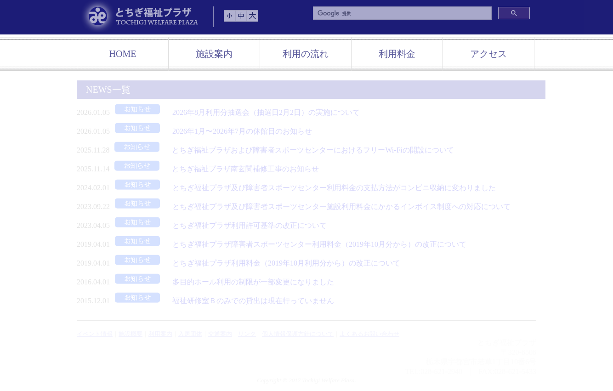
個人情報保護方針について (298, 333)
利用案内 (160, 333)
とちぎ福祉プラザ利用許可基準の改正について (218, 225)
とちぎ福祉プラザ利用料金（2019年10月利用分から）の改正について (255, 263)
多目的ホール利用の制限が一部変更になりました (222, 282)
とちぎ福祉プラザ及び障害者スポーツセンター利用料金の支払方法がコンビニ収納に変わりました (303, 188)
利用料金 (397, 54)
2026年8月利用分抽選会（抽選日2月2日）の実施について (235, 112)
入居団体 (190, 333)
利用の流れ (306, 54)
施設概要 (130, 333)
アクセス (488, 54)
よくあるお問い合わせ (369, 333)
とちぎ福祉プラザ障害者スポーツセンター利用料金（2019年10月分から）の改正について (288, 244)
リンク (247, 333)
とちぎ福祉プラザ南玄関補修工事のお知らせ (214, 169)
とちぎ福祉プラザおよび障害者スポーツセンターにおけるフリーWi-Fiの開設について (281, 150)
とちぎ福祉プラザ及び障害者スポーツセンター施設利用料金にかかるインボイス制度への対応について (310, 206)
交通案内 (220, 333)
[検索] (401, 13)
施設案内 (214, 54)
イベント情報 (95, 333)
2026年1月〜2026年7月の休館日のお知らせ (211, 131)
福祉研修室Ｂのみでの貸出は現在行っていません (222, 301)
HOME (122, 54)
